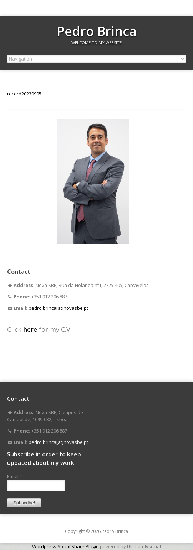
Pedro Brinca (97, 31)
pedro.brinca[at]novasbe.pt (58, 308)
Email (14, 476)
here (31, 329)
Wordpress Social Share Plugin (66, 546)
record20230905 (24, 93)
